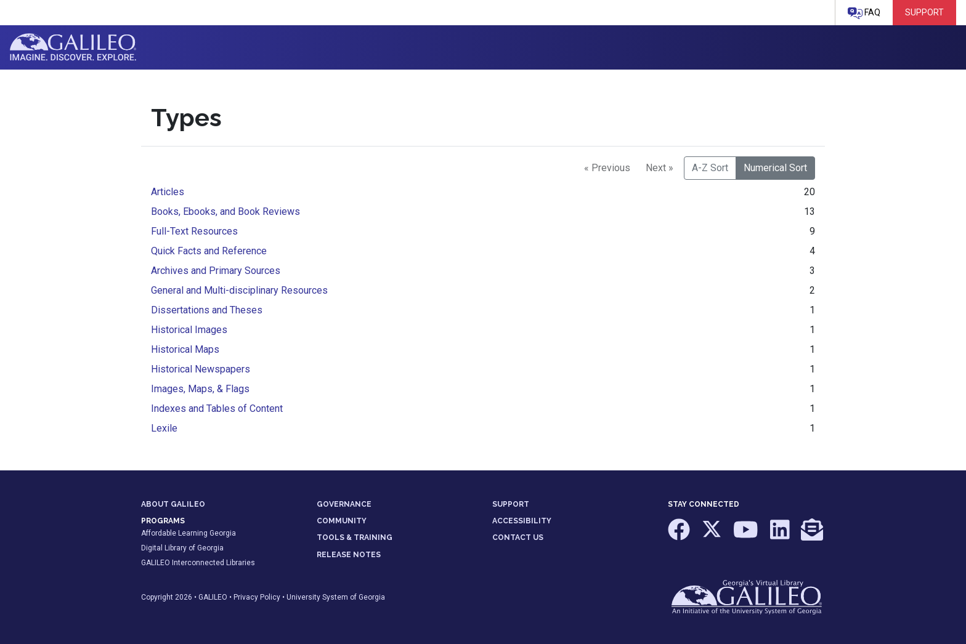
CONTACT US (517, 537)
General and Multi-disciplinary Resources (239, 290)
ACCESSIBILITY (521, 521)
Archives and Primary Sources (215, 270)
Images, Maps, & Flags (200, 389)
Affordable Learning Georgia (188, 533)
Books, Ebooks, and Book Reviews (225, 211)
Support (924, 12)
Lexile (164, 428)
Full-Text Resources (194, 231)
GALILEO (212, 597)
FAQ (864, 13)
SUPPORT (510, 504)
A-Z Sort (710, 168)
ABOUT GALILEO (173, 504)
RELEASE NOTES (349, 554)
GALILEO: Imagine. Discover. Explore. (73, 47)
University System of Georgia (335, 597)
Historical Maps (185, 349)
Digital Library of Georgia (182, 548)
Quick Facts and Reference (209, 251)
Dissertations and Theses (206, 310)
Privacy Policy (256, 597)
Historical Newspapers (200, 369)
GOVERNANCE (344, 504)
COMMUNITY (342, 521)
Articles (167, 192)
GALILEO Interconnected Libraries (198, 562)
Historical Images (189, 330)
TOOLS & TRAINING (354, 537)
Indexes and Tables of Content (217, 408)
